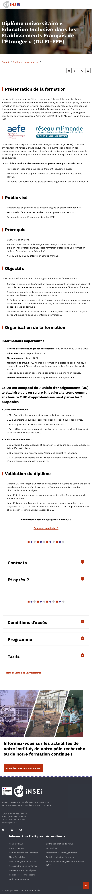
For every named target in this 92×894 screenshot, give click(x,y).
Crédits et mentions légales (22, 870)
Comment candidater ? (46, 528)
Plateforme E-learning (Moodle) (61, 852)
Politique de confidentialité (22, 875)
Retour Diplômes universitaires (21, 672)
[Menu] (88, 5)
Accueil (5, 62)
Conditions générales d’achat (23, 861)
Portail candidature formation (60, 857)
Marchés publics (17, 857)
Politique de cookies (19, 879)
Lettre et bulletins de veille (59, 844)
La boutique (52, 848)
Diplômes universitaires (25, 62)
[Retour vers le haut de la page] (86, 885)
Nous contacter (16, 848)
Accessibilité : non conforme (23, 866)
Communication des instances (23, 852)
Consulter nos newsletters (23, 768)
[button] (68, 70)
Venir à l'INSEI (16, 844)
